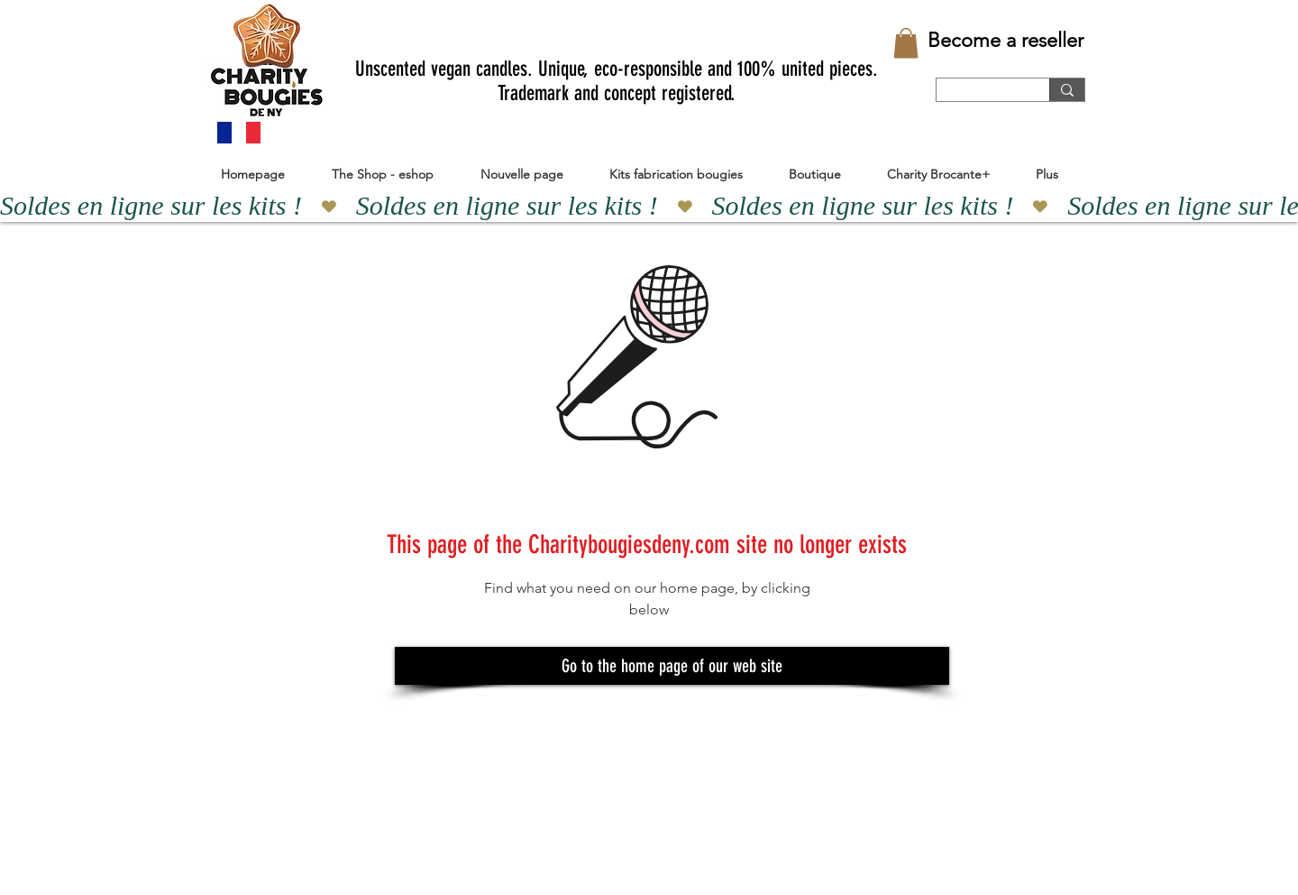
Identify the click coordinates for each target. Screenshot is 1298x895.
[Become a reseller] (1005, 41)
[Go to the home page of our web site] (672, 666)
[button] (906, 43)
